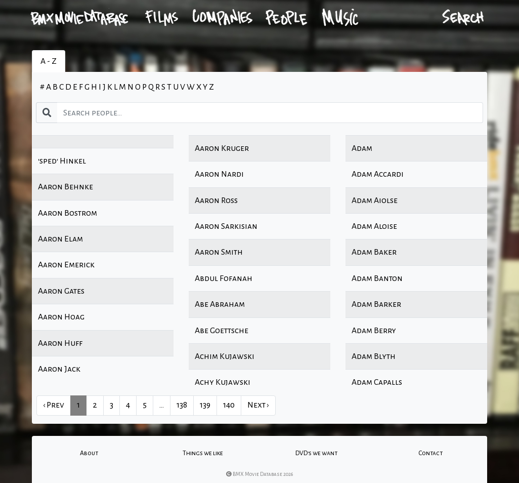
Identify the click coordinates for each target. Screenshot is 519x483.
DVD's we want (316, 453)
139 (205, 405)
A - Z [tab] (48, 61)
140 (229, 405)
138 (182, 405)
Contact (430, 453)
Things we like (203, 453)
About (89, 453)
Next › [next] (258, 405)
